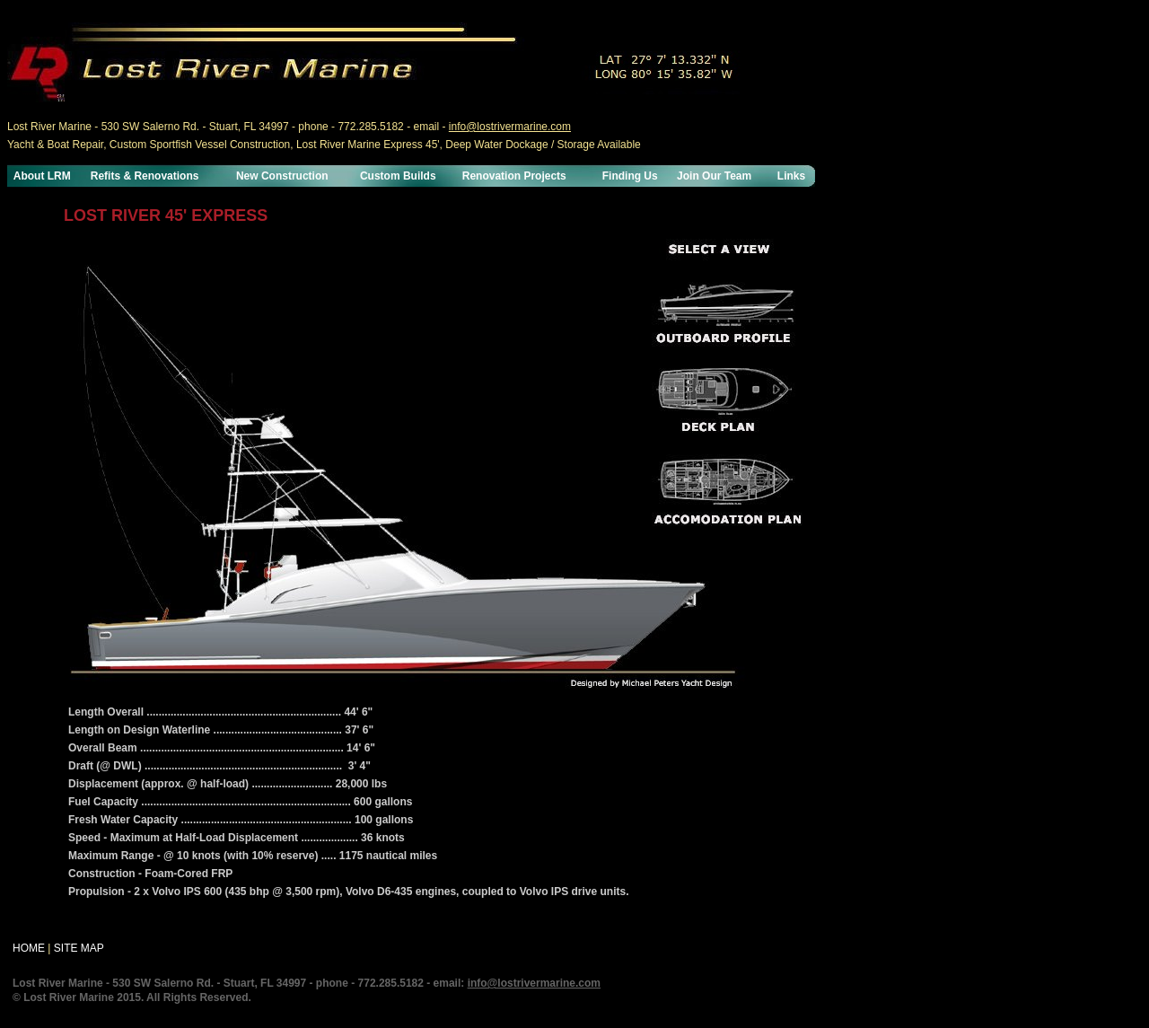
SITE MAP (79, 948)
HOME (29, 948)
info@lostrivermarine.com (510, 126)
